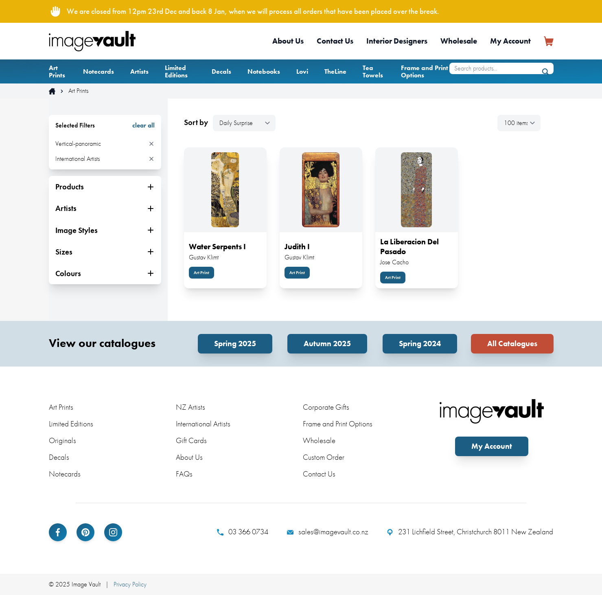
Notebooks (263, 71)
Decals (221, 71)
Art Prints (57, 71)
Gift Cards (191, 440)
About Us (288, 41)
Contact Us (335, 41)
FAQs (184, 474)
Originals (62, 440)
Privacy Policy (130, 584)
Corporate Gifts (326, 407)
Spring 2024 (420, 343)
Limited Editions (176, 71)
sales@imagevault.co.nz (327, 532)
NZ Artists (190, 407)
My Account (510, 41)
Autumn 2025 (327, 343)
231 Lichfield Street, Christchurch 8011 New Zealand (470, 532)
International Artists (203, 424)
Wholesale (458, 41)
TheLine (335, 71)
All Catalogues (512, 343)
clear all (143, 125)
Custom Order (323, 457)
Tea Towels (373, 71)
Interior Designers (396, 41)
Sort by (196, 122)
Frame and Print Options (424, 71)
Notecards (98, 71)
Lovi (302, 71)
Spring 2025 (235, 343)
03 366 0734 (242, 532)
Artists (139, 71)
